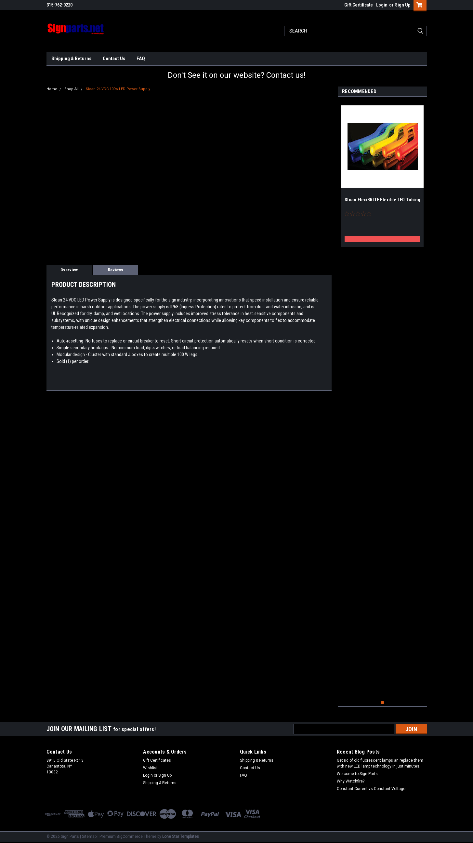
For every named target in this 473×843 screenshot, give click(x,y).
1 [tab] (382, 702)
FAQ (141, 58)
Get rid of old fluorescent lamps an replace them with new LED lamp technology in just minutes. (380, 763)
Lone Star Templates (180, 836)
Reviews (115, 269)
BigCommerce (130, 836)
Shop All (71, 89)
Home (51, 89)
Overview (69, 269)
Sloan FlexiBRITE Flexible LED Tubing (382, 199)
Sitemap (89, 836)
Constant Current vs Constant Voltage (371, 788)
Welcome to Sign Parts (357, 773)
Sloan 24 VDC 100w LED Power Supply (118, 89)
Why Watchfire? (350, 781)
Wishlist (150, 768)
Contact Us (114, 58)
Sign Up (402, 4)
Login (382, 4)
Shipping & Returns (71, 58)
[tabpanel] (382, 173)
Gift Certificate (358, 4)
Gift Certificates (157, 760)
